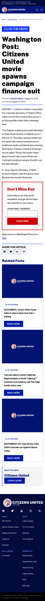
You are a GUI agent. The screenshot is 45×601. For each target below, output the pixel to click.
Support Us (27, 551)
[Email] (22, 213)
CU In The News (12, 19)
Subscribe (22, 221)
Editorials (26, 533)
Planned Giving (28, 568)
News (25, 517)
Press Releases (28, 539)
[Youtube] (21, 511)
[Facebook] (3, 511)
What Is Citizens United (10, 527)
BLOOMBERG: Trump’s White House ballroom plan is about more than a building (20, 313)
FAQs (24, 580)
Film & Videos (7, 551)
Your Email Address (18, 209)
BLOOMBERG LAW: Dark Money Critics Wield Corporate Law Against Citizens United (21, 447)
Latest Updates (28, 521)
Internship (5, 545)
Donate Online (27, 556)
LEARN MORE (15, 480)
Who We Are (6, 521)
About (4, 517)
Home (4, 19)
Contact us (5, 539)
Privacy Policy (24, 598)
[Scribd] (30, 511)
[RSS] (39, 511)
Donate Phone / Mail (30, 562)
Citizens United (16, 98)
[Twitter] (12, 511)
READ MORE (13, 324)
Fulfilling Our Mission (9, 533)
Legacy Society (28, 574)
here (4, 238)
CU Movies (6, 556)
